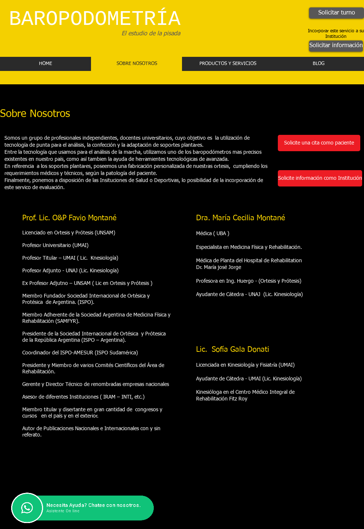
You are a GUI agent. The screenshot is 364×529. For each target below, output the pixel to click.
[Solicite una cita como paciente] (319, 143)
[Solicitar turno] (336, 13)
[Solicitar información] (336, 46)
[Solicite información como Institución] (320, 178)
